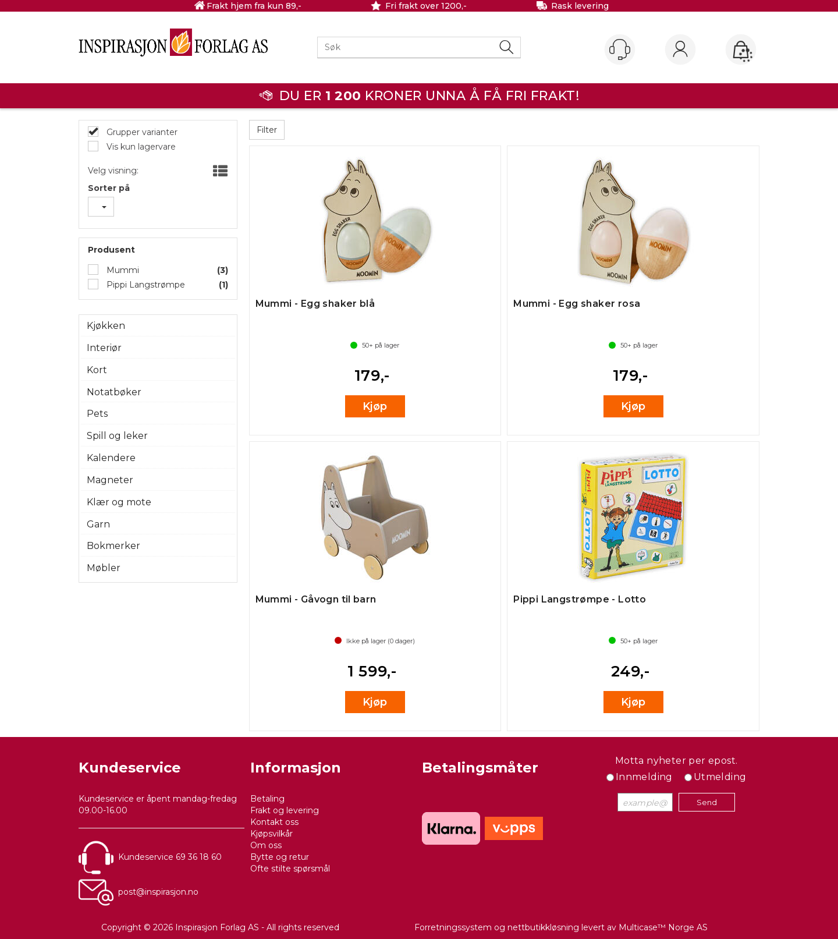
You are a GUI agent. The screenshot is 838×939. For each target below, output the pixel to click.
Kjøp (375, 406)
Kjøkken (106, 325)
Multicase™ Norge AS (663, 927)
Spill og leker (117, 435)
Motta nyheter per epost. (676, 760)
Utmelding (720, 776)
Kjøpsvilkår (271, 833)
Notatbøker (114, 392)
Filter (267, 130)
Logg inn (680, 50)
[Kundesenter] (619, 49)
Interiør (104, 347)
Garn (98, 524)
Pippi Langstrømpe (144, 284)
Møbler (103, 567)
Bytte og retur (279, 857)
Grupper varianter (140, 132)
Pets (97, 413)
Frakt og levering (284, 810)
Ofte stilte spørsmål (290, 868)
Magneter (110, 480)
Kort (97, 369)
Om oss (266, 845)
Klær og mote (119, 502)
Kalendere (111, 457)
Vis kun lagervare (140, 146)
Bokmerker (113, 545)
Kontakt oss (274, 822)
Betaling (267, 798)
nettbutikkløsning (543, 927)
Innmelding (644, 776)
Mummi (121, 270)
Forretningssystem (453, 927)
